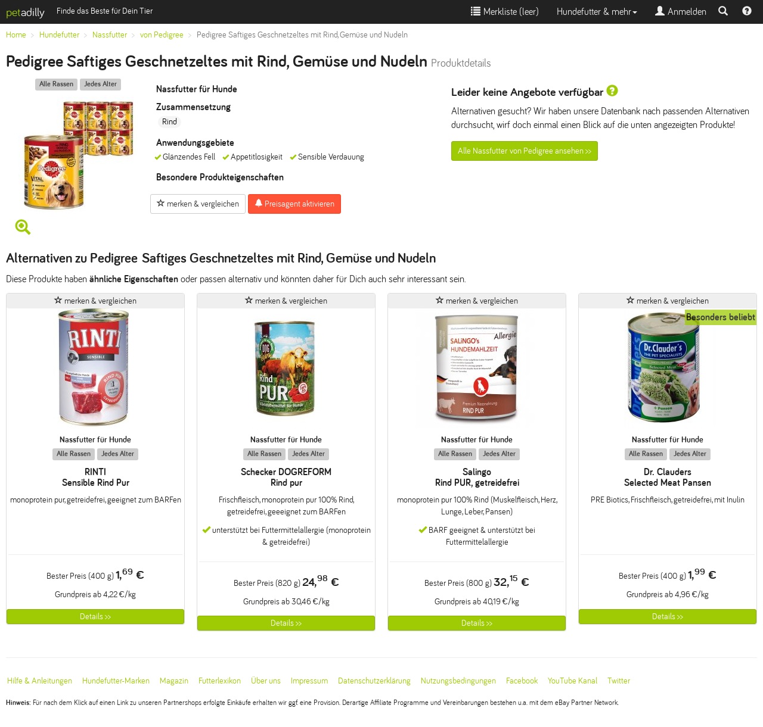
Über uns (266, 680)
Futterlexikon (219, 680)
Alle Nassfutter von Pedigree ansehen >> (524, 150)
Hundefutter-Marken (116, 680)
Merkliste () (505, 12)
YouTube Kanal (572, 680)
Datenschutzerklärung (374, 680)
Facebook (522, 680)
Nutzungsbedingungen (458, 680)
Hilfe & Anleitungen (39, 680)
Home (16, 34)
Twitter (618, 680)
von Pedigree (162, 34)
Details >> (95, 616)
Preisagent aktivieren (294, 203)
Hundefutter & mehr (597, 12)
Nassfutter (109, 34)
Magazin (174, 680)
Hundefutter (59, 34)
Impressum (309, 680)
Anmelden (680, 12)
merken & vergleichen (198, 203)
